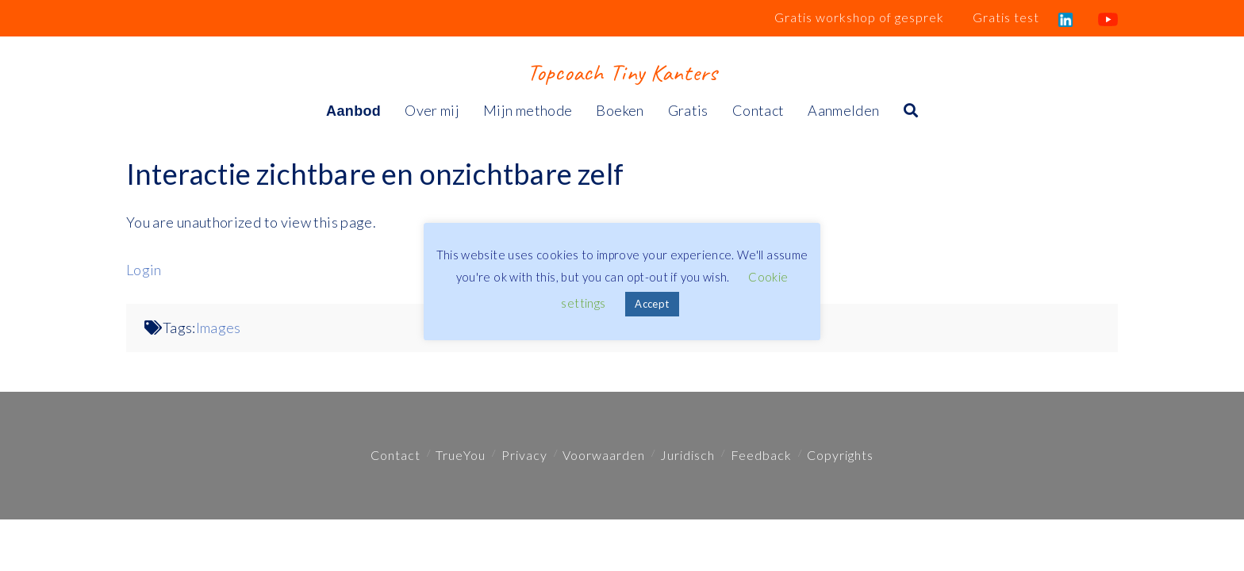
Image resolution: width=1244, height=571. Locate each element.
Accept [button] (652, 303)
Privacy (524, 454)
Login (144, 269)
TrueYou (461, 454)
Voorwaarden (603, 454)
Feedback (761, 454)
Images (218, 327)
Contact (395, 454)
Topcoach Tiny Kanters (621, 72)
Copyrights (840, 454)
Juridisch (687, 454)
